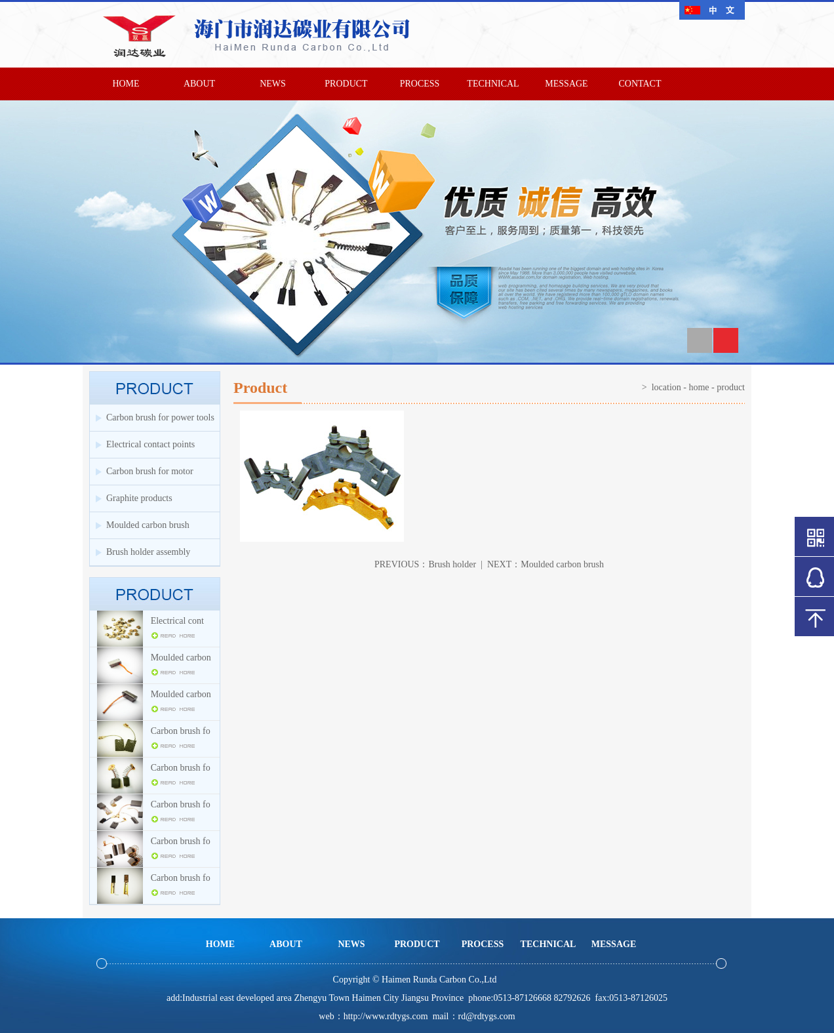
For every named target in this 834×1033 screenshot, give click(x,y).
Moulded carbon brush (147, 525)
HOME (125, 84)
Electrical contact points (150, 444)
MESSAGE (566, 84)
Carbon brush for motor (149, 471)
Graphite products (139, 498)
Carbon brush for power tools (160, 417)
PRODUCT (346, 84)
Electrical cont (177, 621)
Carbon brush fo (180, 731)
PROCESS (420, 84)
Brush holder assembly (148, 552)
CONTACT (640, 84)
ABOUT (199, 84)
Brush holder (452, 564)
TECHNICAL (493, 84)
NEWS (273, 84)
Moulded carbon (181, 657)
